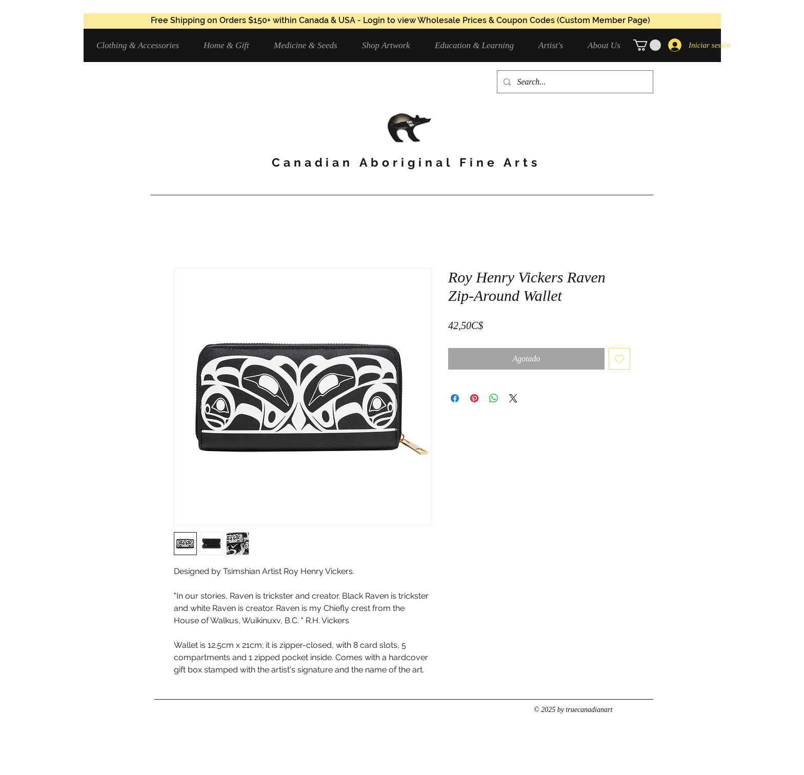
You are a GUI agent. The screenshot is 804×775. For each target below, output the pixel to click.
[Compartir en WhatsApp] (494, 398)
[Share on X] (513, 398)
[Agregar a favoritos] (619, 359)
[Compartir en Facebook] (455, 398)
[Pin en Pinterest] (474, 398)
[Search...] (574, 82)
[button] (142, 45)
